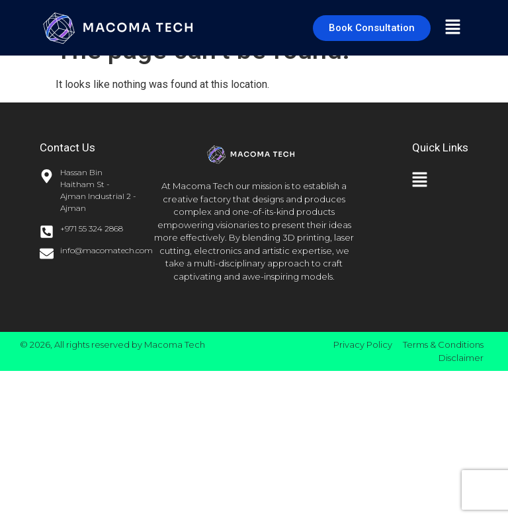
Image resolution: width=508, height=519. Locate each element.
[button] (453, 27)
